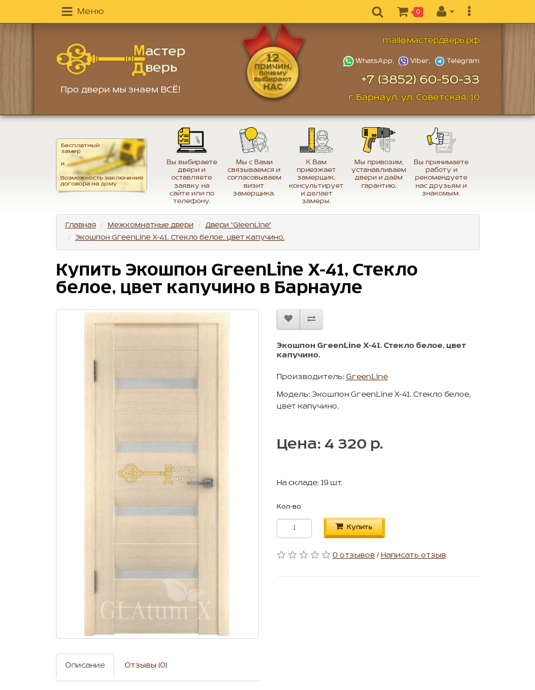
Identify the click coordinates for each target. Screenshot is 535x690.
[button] (82, 12)
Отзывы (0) (146, 665)
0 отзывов (354, 555)
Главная (80, 225)
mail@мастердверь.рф (431, 41)
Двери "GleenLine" (238, 225)
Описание (85, 665)
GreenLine (367, 377)
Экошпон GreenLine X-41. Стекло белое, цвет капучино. (180, 237)
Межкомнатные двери (151, 225)
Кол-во (289, 506)
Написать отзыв (413, 555)
